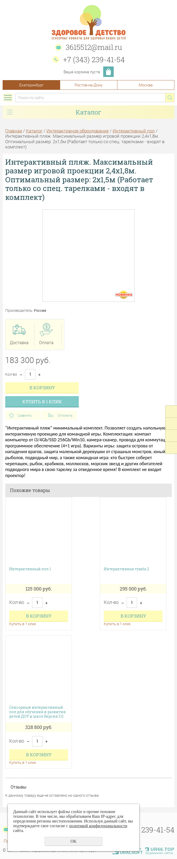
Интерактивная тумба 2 (126, 569)
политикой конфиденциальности (98, 826)
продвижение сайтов (159, 853)
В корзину (42, 388)
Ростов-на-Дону (88, 84)
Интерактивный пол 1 (30, 569)
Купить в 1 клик (42, 402)
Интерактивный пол (134, 131)
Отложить (65, 415)
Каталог (34, 131)
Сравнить (24, 415)
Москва (146, 84)
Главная (13, 131)
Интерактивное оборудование (77, 131)
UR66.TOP (159, 849)
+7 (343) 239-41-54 (94, 59)
